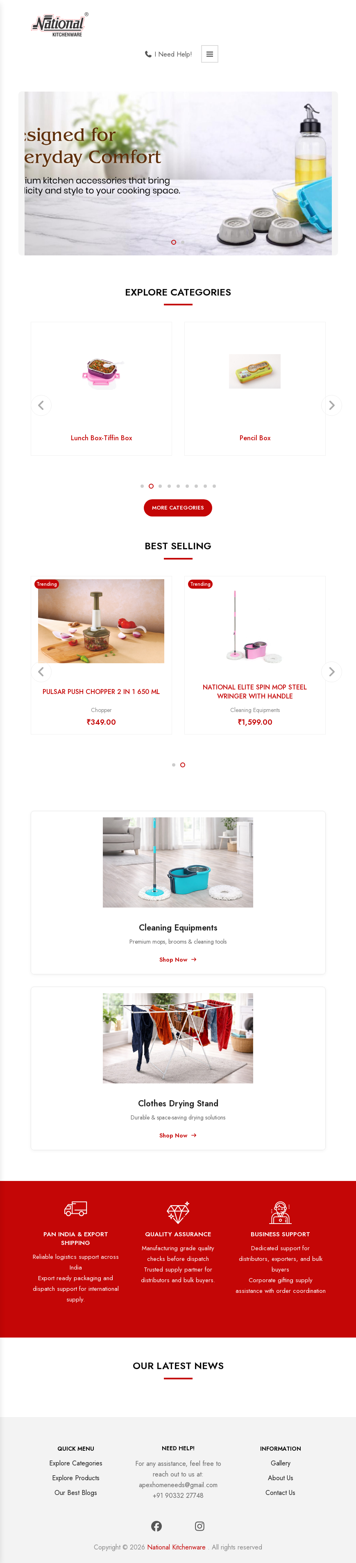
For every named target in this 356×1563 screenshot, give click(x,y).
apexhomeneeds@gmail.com (178, 1485)
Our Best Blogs (75, 1492)
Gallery (280, 1463)
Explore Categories (75, 1463)
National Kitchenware (176, 1547)
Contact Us (280, 1492)
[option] (178, 173)
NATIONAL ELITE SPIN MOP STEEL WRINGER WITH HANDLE (255, 692)
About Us (280, 1478)
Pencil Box (255, 438)
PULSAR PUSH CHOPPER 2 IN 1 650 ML (101, 691)
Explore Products (76, 1478)
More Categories (178, 508)
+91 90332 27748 (178, 1495)
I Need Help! (168, 54)
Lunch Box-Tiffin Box (101, 438)
